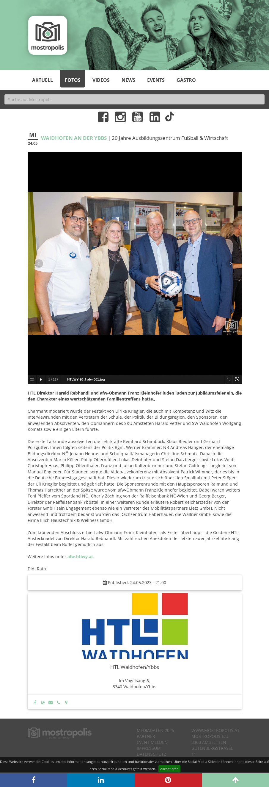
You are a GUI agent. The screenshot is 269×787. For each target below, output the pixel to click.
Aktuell (42, 80)
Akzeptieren (169, 768)
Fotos (73, 80)
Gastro (186, 80)
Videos (101, 80)
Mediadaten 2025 (155, 730)
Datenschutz (151, 754)
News (128, 80)
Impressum (149, 748)
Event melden (152, 742)
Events (156, 80)
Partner (146, 736)
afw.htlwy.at (80, 556)
